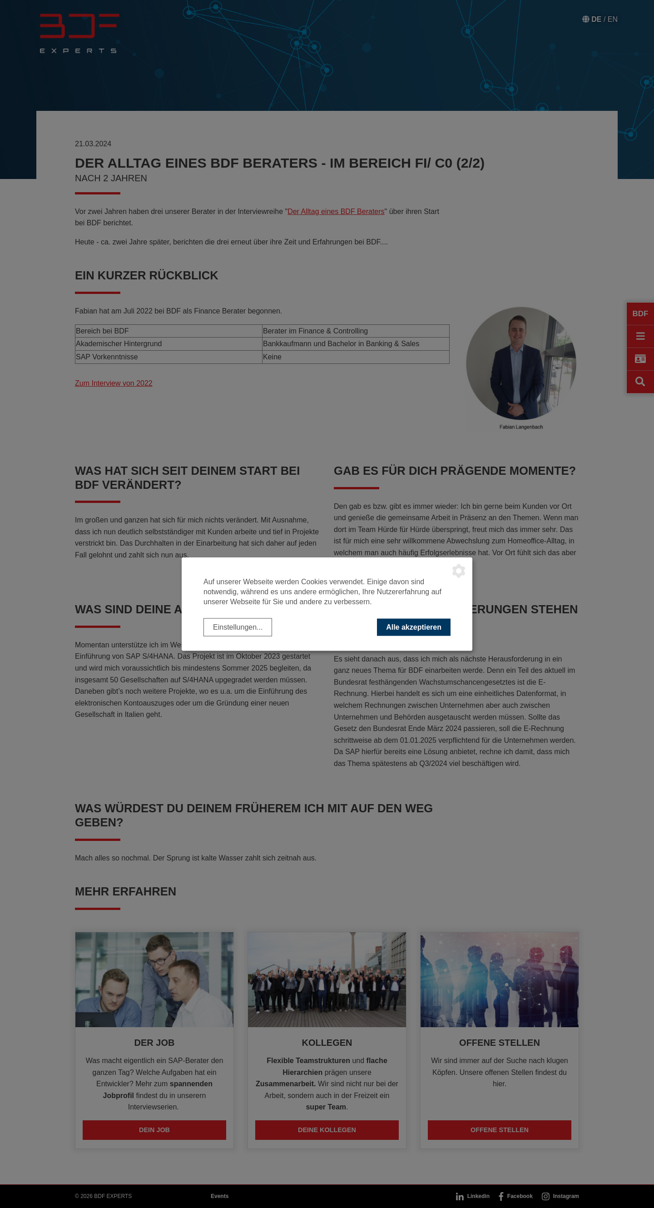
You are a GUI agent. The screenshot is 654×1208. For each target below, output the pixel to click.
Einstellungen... (238, 627)
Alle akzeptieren (413, 627)
